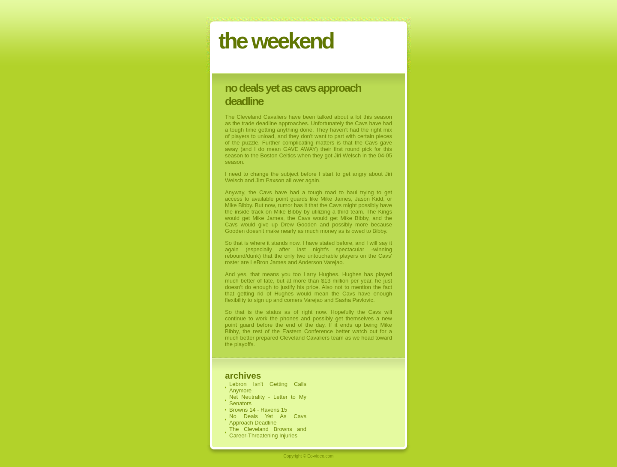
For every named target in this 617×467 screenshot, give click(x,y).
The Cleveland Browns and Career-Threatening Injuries (267, 432)
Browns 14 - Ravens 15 (258, 410)
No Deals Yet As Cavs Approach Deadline (267, 419)
